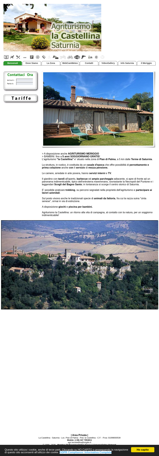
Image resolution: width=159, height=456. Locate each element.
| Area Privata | (79, 435)
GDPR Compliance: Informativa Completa (85, 452)
